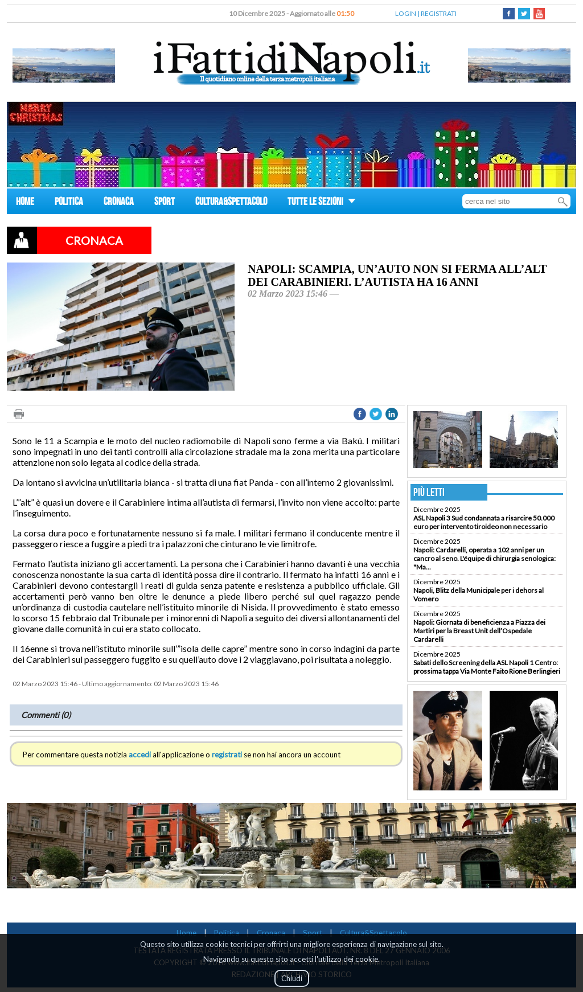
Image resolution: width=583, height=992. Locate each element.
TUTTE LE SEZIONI (322, 203)
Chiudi (291, 978)
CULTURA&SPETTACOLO (231, 203)
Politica (226, 932)
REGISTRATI (439, 13)
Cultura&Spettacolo (373, 932)
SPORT (164, 203)
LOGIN (405, 13)
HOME (25, 203)
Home (186, 932)
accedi (140, 754)
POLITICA (69, 203)
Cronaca (271, 932)
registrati (227, 754)
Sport (312, 932)
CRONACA (119, 203)
